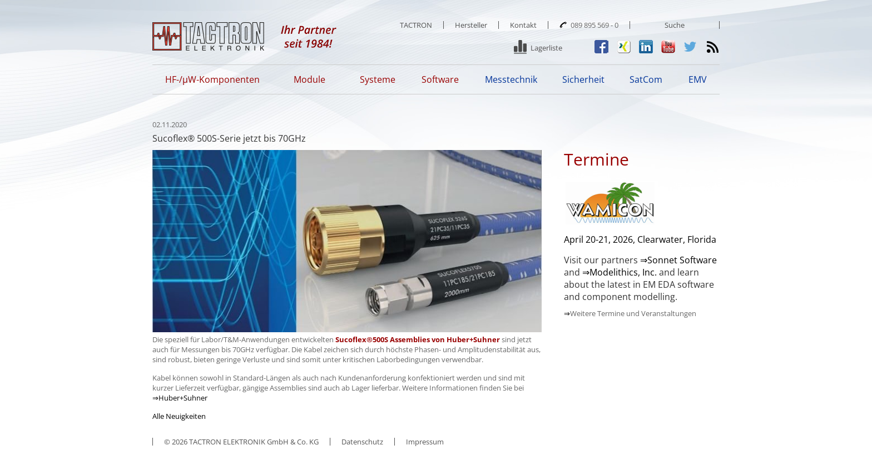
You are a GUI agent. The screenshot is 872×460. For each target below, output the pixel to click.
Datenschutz (362, 442)
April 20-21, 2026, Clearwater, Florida (640, 239)
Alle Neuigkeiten (179, 416)
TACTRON (416, 25)
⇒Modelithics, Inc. (619, 272)
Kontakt (523, 25)
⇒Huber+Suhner (179, 398)
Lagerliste (546, 48)
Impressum (425, 442)
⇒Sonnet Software (678, 260)
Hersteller (471, 25)
